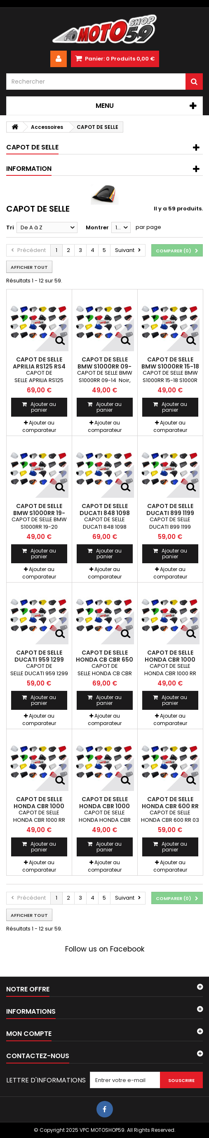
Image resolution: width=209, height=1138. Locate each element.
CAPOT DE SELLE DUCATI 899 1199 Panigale (170, 513)
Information (29, 168)
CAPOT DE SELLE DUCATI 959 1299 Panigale (39, 659)
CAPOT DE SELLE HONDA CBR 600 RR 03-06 (170, 806)
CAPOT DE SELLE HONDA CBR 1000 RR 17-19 (104, 806)
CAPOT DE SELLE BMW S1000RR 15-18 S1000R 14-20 (170, 366)
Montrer (97, 227)
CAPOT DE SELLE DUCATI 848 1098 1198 (105, 513)
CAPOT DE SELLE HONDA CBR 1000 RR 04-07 (170, 659)
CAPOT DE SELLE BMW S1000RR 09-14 (104, 366)
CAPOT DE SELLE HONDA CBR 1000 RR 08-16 (39, 806)
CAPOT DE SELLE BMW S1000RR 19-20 (39, 513)
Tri (10, 227)
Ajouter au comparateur (39, 426)
